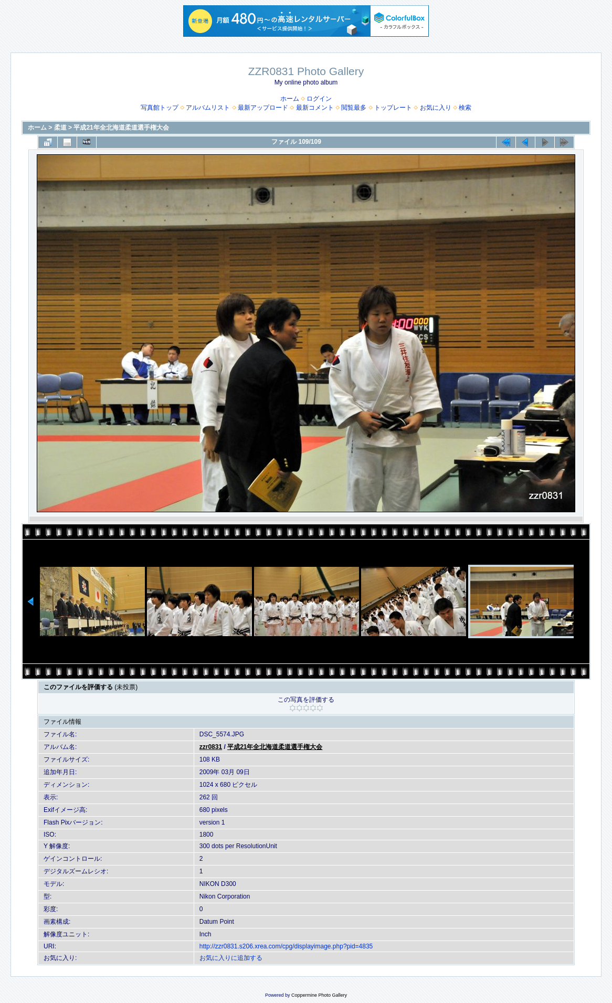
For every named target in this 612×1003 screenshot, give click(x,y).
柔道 (60, 127)
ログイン (319, 98)
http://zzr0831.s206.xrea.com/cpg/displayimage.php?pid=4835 (286, 946)
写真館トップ (159, 107)
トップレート (393, 107)
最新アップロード (263, 107)
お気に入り (435, 107)
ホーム (289, 98)
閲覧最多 (353, 107)
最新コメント (315, 107)
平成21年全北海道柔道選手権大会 (120, 127)
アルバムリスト (208, 107)
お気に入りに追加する (230, 958)
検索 (465, 107)
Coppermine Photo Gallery (319, 995)
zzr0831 (210, 747)
